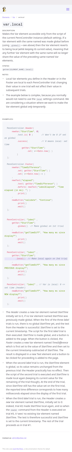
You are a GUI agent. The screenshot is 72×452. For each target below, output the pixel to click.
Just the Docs (18, 448)
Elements (6, 17)
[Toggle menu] (68, 9)
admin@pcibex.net (19, 438)
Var (14, 17)
